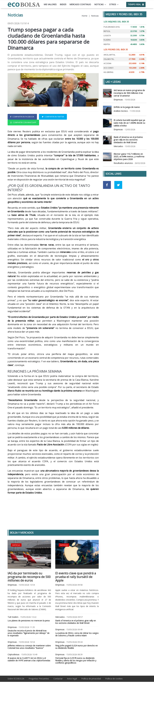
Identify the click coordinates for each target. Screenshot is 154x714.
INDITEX (107, 44)
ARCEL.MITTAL (109, 55)
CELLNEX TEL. (109, 59)
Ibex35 (63, 4)
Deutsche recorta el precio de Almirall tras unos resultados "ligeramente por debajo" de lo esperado (28, 652)
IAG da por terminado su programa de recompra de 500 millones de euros (29, 596)
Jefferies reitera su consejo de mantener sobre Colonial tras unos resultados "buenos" (29, 666)
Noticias (99, 4)
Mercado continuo (80, 4)
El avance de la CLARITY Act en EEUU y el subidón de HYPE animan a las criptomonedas (29, 678)
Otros (112, 4)
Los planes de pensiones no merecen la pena (29, 639)
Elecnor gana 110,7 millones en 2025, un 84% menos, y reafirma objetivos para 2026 (129, 155)
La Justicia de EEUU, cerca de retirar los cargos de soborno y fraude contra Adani (77, 653)
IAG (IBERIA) (108, 72)
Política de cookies (114, 697)
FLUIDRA (107, 40)
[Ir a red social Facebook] (107, 184)
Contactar (58, 697)
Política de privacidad (91, 697)
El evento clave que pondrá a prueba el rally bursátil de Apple (75, 596)
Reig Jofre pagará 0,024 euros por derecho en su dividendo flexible (76, 666)
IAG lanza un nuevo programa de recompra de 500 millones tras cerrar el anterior (129, 93)
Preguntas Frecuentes (39, 697)
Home (84, 15)
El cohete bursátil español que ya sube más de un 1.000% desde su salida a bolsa (129, 122)
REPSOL (107, 31)
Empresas (16, 564)
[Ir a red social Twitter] (118, 184)
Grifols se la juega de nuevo (126, 106)
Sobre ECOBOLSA (16, 697)
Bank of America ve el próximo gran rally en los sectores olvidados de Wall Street (75, 641)
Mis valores (50, 4)
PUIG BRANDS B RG (112, 27)
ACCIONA (107, 63)
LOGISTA (107, 35)
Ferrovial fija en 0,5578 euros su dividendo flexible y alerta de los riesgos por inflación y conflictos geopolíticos (75, 680)
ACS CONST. (109, 68)
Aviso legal (72, 697)
